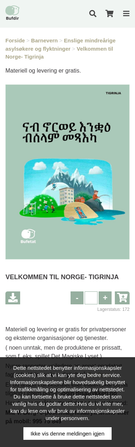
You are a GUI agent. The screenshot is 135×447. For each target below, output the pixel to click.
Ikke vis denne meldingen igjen (67, 433)
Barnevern (44, 40)
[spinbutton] (91, 297)
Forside (15, 40)
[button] (105, 297)
